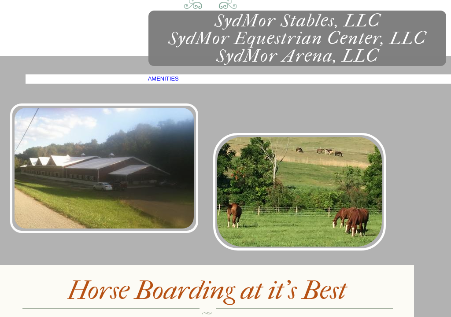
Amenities (163, 78)
